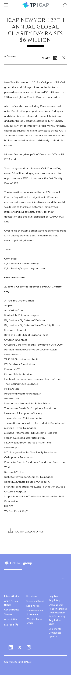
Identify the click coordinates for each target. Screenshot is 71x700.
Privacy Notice (11, 596)
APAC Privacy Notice (11, 603)
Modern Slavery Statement (34, 613)
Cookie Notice (11, 610)
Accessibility (10, 619)
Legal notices (33, 606)
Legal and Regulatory (55, 598)
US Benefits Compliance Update (55, 633)
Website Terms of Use (34, 621)
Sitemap (8, 614)
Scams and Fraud (35, 601)
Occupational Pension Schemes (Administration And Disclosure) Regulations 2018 (58, 615)
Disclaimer (31, 596)
